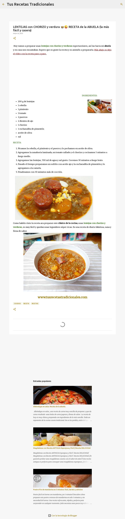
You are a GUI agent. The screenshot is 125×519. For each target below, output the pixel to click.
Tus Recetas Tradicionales (30, 4)
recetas (35, 303)
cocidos (17, 303)
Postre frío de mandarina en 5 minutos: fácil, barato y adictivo (58, 490)
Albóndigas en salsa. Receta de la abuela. (49, 407)
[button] (14, 38)
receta (26, 303)
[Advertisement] (62, 355)
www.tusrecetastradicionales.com (62, 297)
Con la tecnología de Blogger (62, 515)
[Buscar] (121, 4)
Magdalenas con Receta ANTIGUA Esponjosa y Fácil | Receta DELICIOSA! (62, 448)
